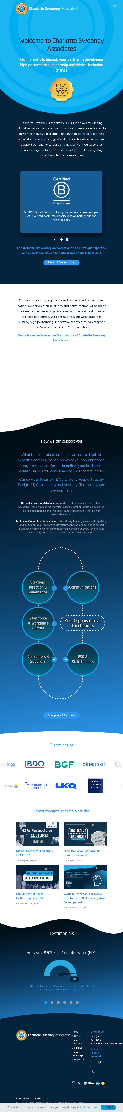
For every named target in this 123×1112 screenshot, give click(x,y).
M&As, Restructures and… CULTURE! (34, 853)
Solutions (77, 1048)
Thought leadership (77, 1054)
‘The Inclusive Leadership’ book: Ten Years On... (82, 853)
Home (75, 1031)
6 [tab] (77, 1002)
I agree (108, 1107)
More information (87, 1107)
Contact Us (78, 1059)
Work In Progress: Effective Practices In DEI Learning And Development (84, 898)
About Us (77, 1036)
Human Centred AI (77, 1042)
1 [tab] (55, 239)
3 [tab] (67, 239)
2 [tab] (61, 239)
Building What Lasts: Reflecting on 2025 (30, 896)
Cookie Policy (41, 1098)
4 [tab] (64, 1002)
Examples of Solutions (61, 715)
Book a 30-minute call (61, 262)
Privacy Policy (23, 1098)
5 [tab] (71, 1002)
